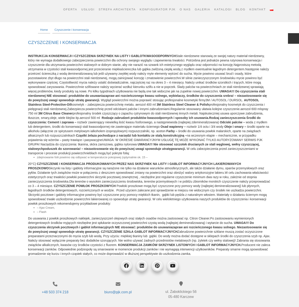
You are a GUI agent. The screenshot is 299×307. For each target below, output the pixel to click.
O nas (185, 9)
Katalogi (223, 9)
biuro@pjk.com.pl (118, 292)
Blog (240, 9)
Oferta (70, 9)
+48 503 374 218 (55, 292)
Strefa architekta (117, 9)
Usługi (88, 9)
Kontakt (258, 9)
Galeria (202, 9)
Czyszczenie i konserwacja (62, 42)
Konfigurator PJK (158, 9)
